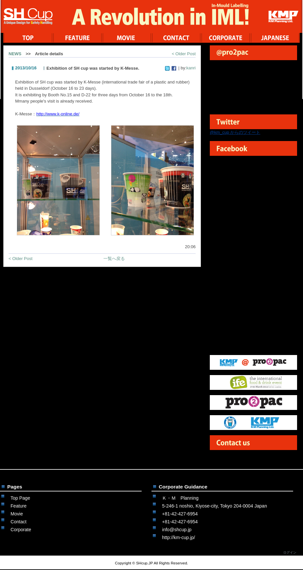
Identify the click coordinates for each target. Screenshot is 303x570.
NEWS (15, 53)
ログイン (289, 552)
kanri (191, 67)
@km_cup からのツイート (235, 132)
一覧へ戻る (114, 258)
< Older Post (184, 53)
